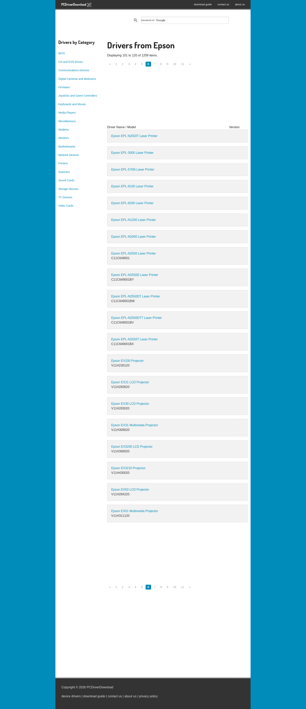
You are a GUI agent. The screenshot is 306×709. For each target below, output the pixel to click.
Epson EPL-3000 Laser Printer (132, 152)
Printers (63, 163)
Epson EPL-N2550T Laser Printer (134, 339)
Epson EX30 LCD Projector (130, 403)
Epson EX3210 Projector (128, 468)
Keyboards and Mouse (72, 104)
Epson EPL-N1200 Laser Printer (133, 220)
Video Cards (65, 205)
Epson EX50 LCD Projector (130, 489)
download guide (203, 4)
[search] (185, 20)
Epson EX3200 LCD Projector (132, 446)
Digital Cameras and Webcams (77, 78)
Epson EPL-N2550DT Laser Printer (135, 296)
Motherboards (66, 146)
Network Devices (68, 155)
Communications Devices (73, 70)
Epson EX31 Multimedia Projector (134, 425)
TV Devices (65, 197)
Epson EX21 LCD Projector (130, 382)
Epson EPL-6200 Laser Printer (132, 203)
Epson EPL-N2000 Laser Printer (133, 236)
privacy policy (148, 696)
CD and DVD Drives (70, 61)
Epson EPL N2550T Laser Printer (134, 136)
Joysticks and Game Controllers (77, 95)
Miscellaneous (67, 121)
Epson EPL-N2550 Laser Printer (133, 253)
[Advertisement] (177, 97)
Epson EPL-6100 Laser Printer (132, 186)
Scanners (64, 171)
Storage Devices (68, 188)
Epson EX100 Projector (127, 360)
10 (174, 64)
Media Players (67, 112)
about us (240, 4)
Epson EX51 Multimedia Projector (134, 511)
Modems (63, 129)
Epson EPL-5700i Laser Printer (132, 169)
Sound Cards (66, 180)
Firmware (64, 87)
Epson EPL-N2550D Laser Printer (134, 275)
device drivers (71, 696)
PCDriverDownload (76, 4)
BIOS (61, 53)
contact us (223, 4)
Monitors (63, 138)
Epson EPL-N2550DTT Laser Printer (136, 317)
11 (182, 64)
